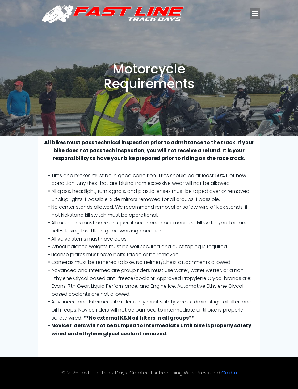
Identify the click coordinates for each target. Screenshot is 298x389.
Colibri (229, 372)
